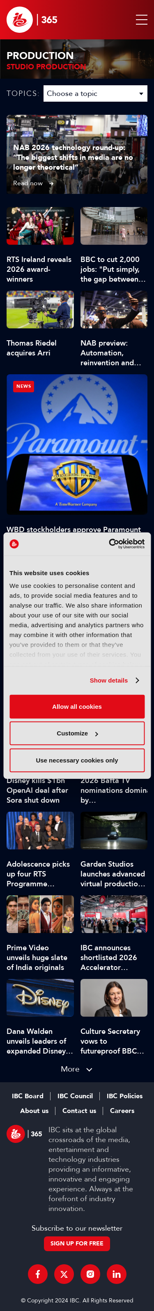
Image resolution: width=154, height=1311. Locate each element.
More (70, 1069)
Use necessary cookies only (77, 759)
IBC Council (75, 1096)
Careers (122, 1110)
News (23, 386)
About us (34, 1110)
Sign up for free (77, 1243)
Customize (77, 733)
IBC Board (28, 1096)
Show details (109, 680)
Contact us (79, 1110)
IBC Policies (125, 1096)
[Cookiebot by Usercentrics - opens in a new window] (110, 544)
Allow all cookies (77, 706)
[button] (140, 20)
